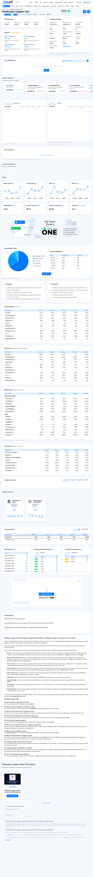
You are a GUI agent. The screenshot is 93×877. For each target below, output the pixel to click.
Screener (45, 2)
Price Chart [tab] (7, 103)
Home (31, 2)
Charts (13, 6)
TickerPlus (78, 2)
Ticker (3, 9)
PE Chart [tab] (52, 103)
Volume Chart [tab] (17, 103)
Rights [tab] (79, 480)
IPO (41, 2)
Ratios (21, 6)
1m (26, 106)
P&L (40, 6)
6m (32, 106)
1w (22, 106)
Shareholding (28, 6)
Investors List (46, 274)
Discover (71, 2)
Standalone (7, 6)
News (77, 6)
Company (8, 9)
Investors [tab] (85, 529)
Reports (73, 6)
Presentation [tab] (74, 553)
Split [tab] (86, 480)
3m (29, 106)
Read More (7, 840)
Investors (67, 6)
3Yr (39, 106)
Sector (65, 2)
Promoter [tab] (77, 529)
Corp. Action (60, 6)
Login (46, 70)
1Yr (36, 106)
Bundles (51, 2)
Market (36, 2)
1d (19, 106)
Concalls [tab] (68, 553)
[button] (74, 61)
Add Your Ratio (66, 46)
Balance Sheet (45, 6)
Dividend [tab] (66, 480)
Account (86, 2)
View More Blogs (46, 803)
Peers (17, 6)
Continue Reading (12, 796)
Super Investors (58, 2)
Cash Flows (53, 6)
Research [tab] (42, 553)
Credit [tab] (37, 553)
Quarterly (35, 6)
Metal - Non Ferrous (27, 14)
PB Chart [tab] (60, 103)
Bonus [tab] (73, 480)
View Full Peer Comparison (46, 155)
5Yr (43, 106)
